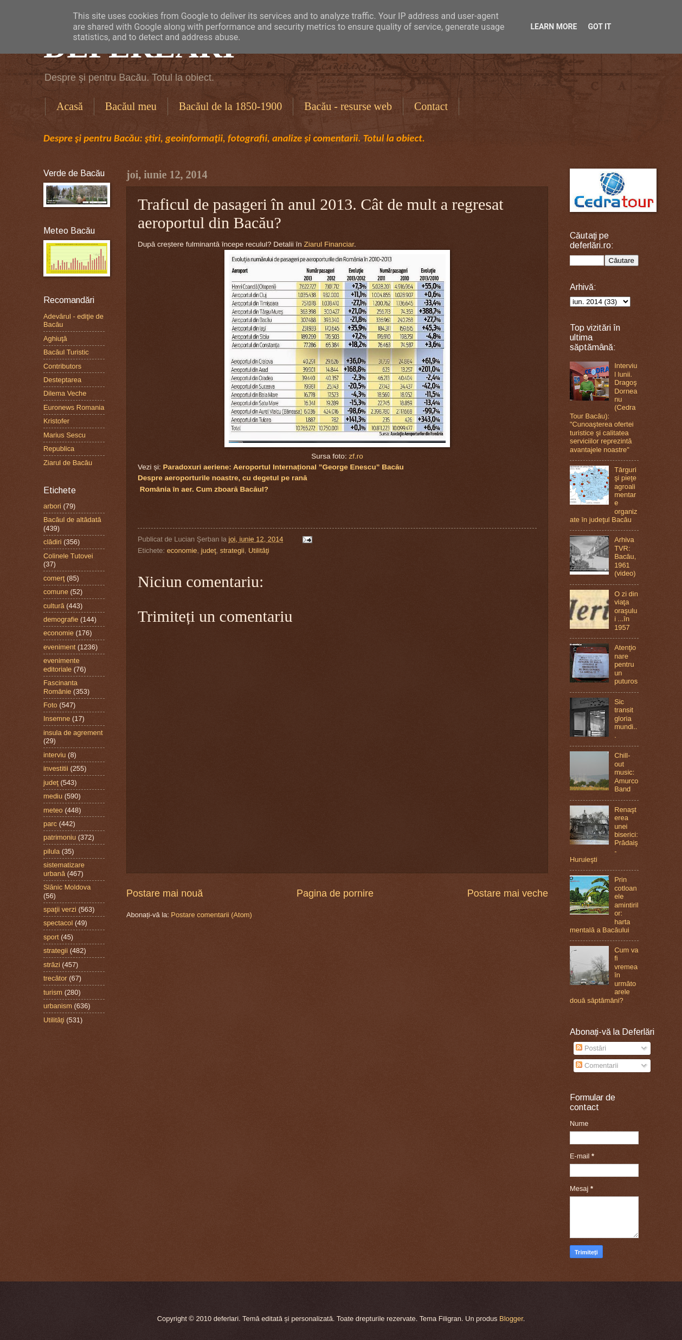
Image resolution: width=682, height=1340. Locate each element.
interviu (54, 755)
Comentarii (597, 1065)
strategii (232, 550)
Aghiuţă (55, 338)
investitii (55, 768)
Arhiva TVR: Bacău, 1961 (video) (625, 556)
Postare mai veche (507, 893)
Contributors (62, 366)
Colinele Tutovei (68, 556)
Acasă (69, 106)
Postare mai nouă (164, 893)
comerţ (54, 578)
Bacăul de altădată (72, 520)
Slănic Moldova (67, 887)
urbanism (57, 1006)
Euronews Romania (73, 407)
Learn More (553, 26)
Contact (431, 106)
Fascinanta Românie (60, 687)
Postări (591, 1048)
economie (182, 550)
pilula (51, 851)
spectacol (58, 923)
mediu (52, 796)
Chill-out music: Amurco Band (626, 772)
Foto (50, 705)
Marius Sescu (64, 435)
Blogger (511, 1319)
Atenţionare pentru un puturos (626, 664)
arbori (52, 506)
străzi (51, 965)
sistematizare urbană (64, 869)
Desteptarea (62, 380)
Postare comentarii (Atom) (211, 915)
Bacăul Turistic (66, 352)
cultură (54, 606)
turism (52, 992)
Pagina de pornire (335, 893)
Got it (599, 26)
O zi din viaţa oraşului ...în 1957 (626, 611)
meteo (53, 810)
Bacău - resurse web (348, 106)
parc (50, 824)
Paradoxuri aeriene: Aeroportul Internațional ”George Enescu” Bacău (283, 467)
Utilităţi (258, 550)
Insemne (56, 718)
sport (51, 937)
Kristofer (56, 421)
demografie (60, 619)
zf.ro (356, 456)
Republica (58, 448)
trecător (55, 978)
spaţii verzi (59, 909)
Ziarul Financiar (329, 244)
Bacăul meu (131, 106)
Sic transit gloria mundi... (625, 718)
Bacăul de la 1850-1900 (230, 106)
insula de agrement (73, 733)
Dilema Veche (64, 393)
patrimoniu (59, 837)
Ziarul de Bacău (67, 463)
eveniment (59, 647)
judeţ (208, 550)
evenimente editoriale (61, 664)
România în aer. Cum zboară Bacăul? (204, 489)
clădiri (52, 542)
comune (55, 592)
